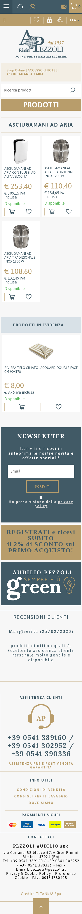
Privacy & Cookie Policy (28, 873)
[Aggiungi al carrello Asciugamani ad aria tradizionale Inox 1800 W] (12, 297)
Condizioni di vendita (41, 790)
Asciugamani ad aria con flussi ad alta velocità (20, 172)
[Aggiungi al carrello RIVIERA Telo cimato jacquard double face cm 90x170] (22, 407)
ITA (73, 20)
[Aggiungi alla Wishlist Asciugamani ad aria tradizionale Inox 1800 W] (29, 297)
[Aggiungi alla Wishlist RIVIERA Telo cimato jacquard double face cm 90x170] (59, 407)
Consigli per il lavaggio (41, 796)
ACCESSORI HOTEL (43, 70)
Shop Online (16, 70)
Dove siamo (41, 803)
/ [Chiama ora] (41, 745)
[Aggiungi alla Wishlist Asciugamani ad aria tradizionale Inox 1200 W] (69, 211)
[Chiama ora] (20, 7)
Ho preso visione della (41, 504)
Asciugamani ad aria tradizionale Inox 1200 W (59, 172)
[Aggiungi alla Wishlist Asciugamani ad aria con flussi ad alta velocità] (29, 212)
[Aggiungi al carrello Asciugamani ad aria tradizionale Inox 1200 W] (52, 211)
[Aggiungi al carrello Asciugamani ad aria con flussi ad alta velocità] (12, 212)
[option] (41, 375)
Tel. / (41, 863)
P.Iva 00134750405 (49, 878)
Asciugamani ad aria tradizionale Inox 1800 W (19, 257)
